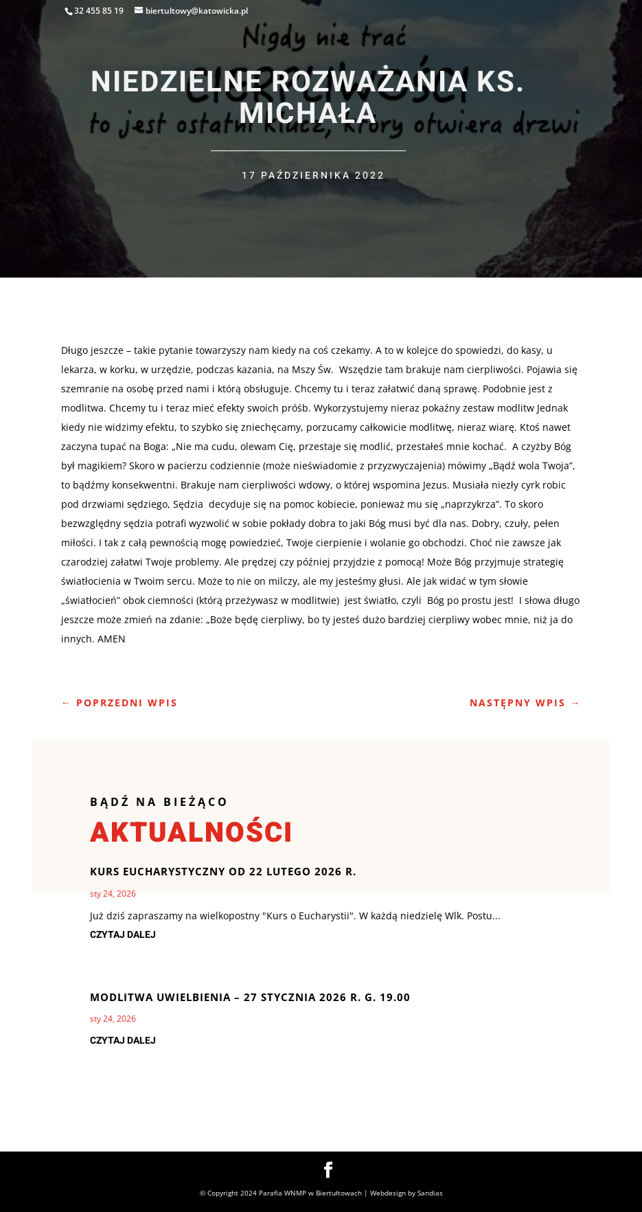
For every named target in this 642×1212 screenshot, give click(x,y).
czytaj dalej (123, 935)
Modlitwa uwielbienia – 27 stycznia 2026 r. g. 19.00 (250, 997)
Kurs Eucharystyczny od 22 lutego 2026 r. (223, 871)
